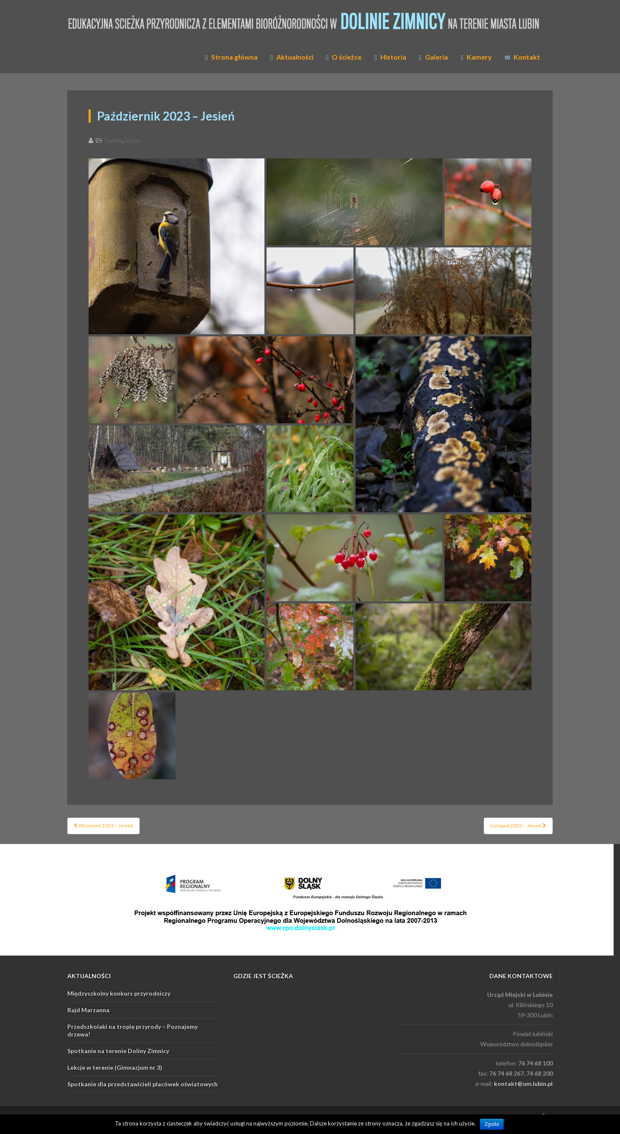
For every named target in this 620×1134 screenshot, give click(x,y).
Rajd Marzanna (88, 1009)
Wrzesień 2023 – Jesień (103, 825)
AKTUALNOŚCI (89, 975)
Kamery (476, 57)
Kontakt (522, 57)
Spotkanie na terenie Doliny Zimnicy (118, 1050)
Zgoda (492, 1124)
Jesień (131, 140)
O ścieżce (344, 57)
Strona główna (231, 57)
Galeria (433, 57)
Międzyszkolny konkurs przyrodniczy (118, 993)
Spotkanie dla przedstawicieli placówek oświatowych (142, 1084)
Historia (390, 57)
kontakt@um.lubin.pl (523, 1083)
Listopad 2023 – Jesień (518, 825)
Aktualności (291, 57)
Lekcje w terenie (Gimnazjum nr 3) (114, 1067)
